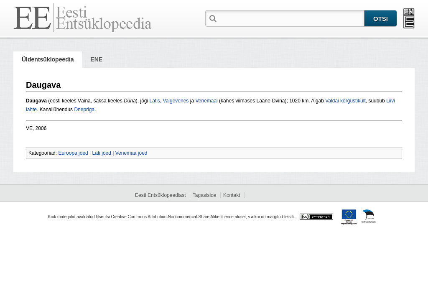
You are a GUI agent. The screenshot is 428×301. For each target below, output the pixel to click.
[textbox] (291, 18)
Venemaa (206, 101)
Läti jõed (101, 153)
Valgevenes (176, 101)
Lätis (155, 101)
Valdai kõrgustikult (345, 101)
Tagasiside (205, 195)
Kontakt (231, 195)
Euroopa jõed (73, 153)
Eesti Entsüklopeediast (160, 195)
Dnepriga (84, 109)
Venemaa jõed (131, 153)
